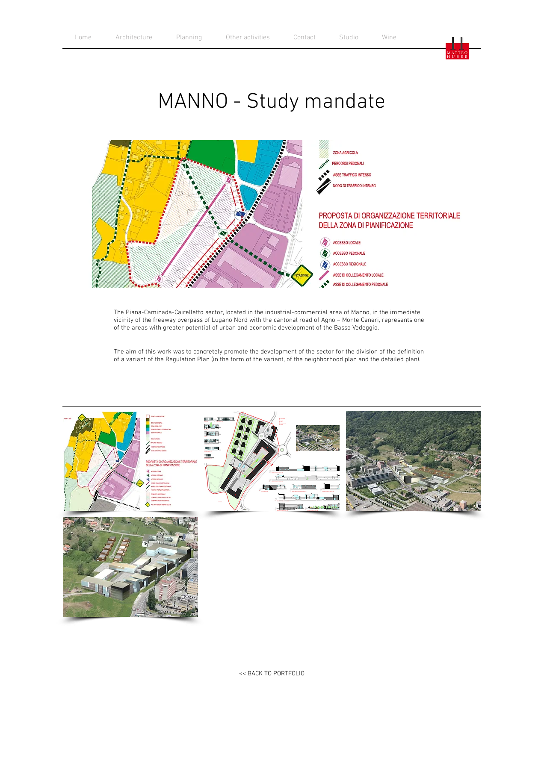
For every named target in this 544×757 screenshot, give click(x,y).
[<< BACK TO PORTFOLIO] (271, 674)
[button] (130, 461)
